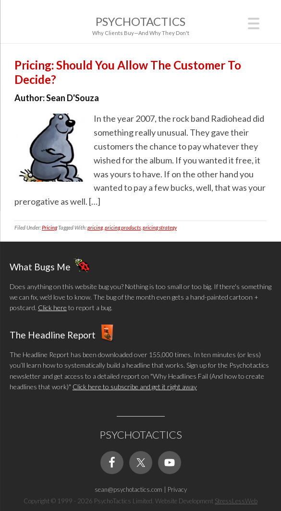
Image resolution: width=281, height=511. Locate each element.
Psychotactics (140, 21)
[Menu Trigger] (254, 22)
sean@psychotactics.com (128, 489)
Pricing (49, 227)
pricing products (123, 227)
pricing (95, 227)
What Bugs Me (40, 266)
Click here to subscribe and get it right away (135, 387)
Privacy (177, 489)
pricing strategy (160, 227)
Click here (52, 307)
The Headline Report (53, 334)
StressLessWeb (236, 501)
